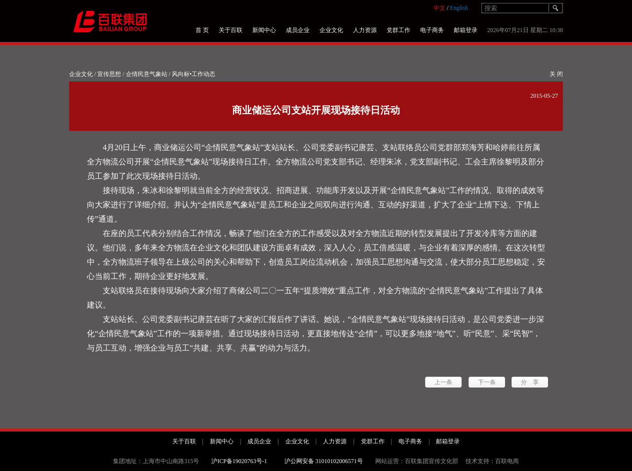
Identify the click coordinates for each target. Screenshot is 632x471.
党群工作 (398, 30)
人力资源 (365, 30)
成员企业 (298, 30)
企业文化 (331, 30)
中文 (439, 7)
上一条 (443, 382)
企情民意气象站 (146, 74)
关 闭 (556, 74)
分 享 (530, 382)
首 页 (202, 30)
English (459, 7)
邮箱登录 (465, 30)
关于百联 (230, 30)
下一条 (487, 382)
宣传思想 (109, 74)
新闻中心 (264, 30)
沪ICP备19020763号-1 (239, 461)
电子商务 (432, 30)
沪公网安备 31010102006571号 (323, 461)
